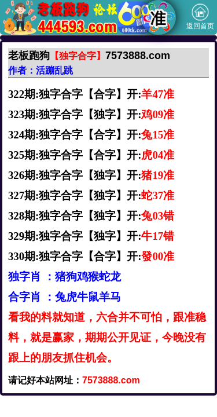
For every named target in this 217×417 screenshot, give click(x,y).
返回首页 (200, 16)
